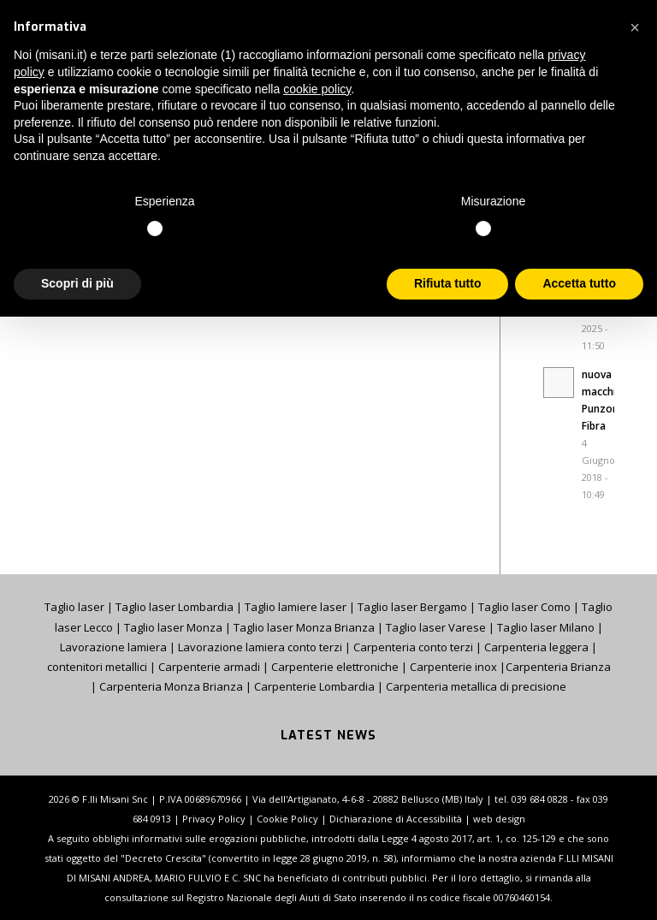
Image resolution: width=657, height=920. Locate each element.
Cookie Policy (287, 818)
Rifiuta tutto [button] (448, 283)
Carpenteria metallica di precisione (476, 686)
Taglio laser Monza (173, 627)
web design (499, 818)
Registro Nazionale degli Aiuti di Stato (272, 897)
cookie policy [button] (317, 89)
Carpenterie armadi (209, 666)
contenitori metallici (97, 666)
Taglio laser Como (524, 606)
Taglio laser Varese (436, 627)
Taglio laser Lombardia (174, 606)
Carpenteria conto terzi (413, 647)
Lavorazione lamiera (113, 647)
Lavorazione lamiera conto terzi (260, 647)
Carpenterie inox (453, 666)
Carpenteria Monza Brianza (171, 686)
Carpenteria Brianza (558, 666)
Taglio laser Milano (546, 627)
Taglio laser (74, 606)
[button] (634, 27)
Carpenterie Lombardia (314, 686)
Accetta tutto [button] (579, 283)
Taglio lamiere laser (295, 606)
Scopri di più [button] (77, 283)
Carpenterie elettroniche (335, 666)
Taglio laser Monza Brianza (304, 627)
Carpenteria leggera (536, 647)
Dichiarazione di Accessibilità (395, 818)
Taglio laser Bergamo (412, 606)
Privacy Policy (214, 818)
